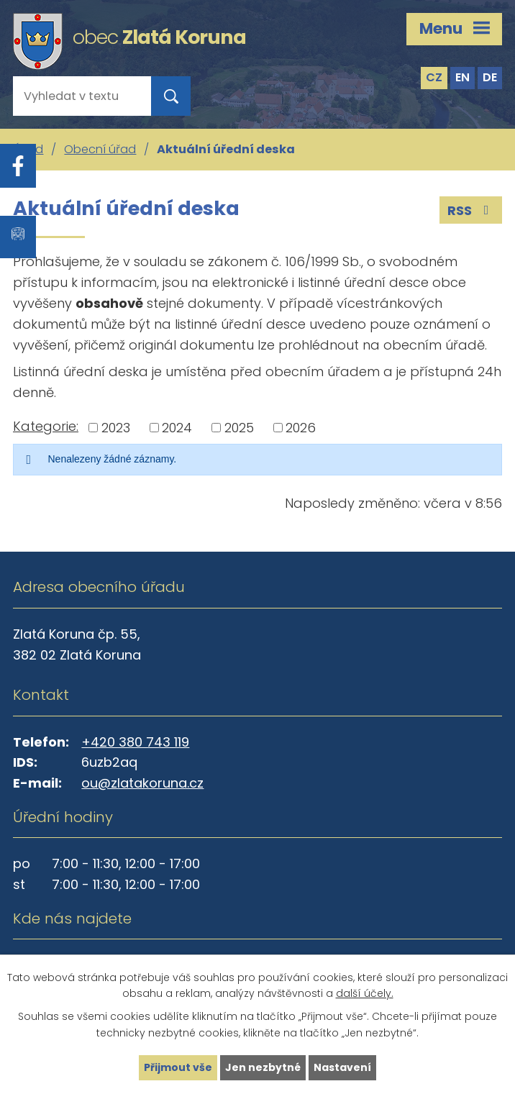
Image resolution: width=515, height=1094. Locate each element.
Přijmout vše (178, 1067)
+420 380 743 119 (135, 742)
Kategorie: (45, 426)
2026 (301, 428)
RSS (471, 210)
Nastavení (342, 1067)
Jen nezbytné (263, 1067)
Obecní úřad (100, 149)
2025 (239, 428)
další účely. (364, 994)
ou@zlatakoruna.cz (142, 783)
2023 (115, 428)
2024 (177, 428)
